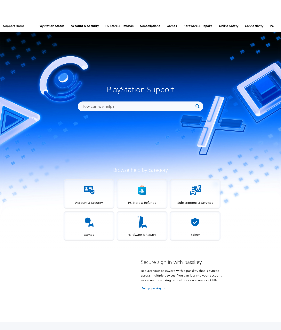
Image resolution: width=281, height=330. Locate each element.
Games (172, 26)
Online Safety (228, 26)
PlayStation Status (50, 26)
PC (272, 26)
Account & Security (85, 26)
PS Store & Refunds (119, 26)
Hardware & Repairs (198, 26)
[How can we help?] (138, 106)
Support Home (14, 26)
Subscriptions (150, 26)
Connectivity (254, 26)
